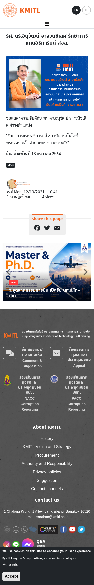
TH (86, 9)
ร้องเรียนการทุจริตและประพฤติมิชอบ (79, 354)
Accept (11, 576)
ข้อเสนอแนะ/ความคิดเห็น (32, 352)
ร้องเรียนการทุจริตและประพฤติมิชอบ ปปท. (76, 385)
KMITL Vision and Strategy (47, 447)
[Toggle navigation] (47, 24)
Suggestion (47, 480)
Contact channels (47, 489)
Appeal (79, 366)
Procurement (47, 455)
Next (85, 272)
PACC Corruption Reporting (77, 404)
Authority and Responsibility (47, 463)
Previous (8, 272)
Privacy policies (47, 472)
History (47, 438)
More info (10, 565)
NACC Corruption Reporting (30, 404)
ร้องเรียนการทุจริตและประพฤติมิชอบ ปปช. (29, 385)
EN (76, 9)
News (11, 165)
